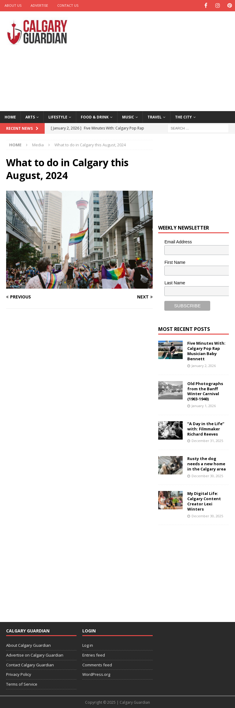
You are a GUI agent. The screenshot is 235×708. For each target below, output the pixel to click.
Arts (30, 116)
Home (10, 116)
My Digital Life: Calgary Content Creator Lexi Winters (204, 500)
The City (183, 116)
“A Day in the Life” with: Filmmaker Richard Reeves (205, 428)
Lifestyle (57, 116)
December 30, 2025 (207, 475)
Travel (154, 116)
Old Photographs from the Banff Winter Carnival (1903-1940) (205, 390)
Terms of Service (21, 684)
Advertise (39, 5)
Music (128, 116)
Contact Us (67, 5)
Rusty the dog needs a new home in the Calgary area (206, 463)
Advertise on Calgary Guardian (34, 654)
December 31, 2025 (207, 440)
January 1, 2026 (204, 405)
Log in (87, 645)
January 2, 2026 (204, 365)
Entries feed (93, 654)
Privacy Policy (18, 674)
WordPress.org (96, 674)
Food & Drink (95, 116)
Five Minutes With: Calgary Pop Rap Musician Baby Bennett (206, 350)
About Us (13, 5)
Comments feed (97, 664)
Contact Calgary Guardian (30, 664)
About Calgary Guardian (28, 645)
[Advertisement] (160, 60)
